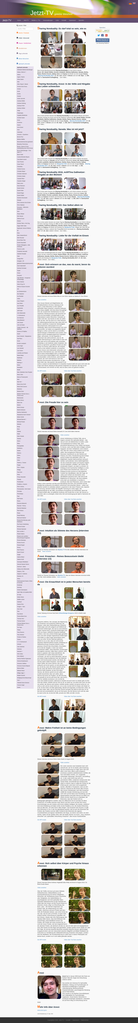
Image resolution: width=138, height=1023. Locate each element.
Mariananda (20, 398)
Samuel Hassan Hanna (23, 564)
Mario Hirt (19, 402)
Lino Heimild (20, 348)
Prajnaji (19, 479)
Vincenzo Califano (21, 663)
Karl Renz (19, 338)
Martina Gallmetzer (22, 412)
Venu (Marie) (20, 656)
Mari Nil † (19, 382)
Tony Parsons (20, 632)
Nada (18, 434)
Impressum (72, 20)
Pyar (18, 496)
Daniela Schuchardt (22, 197)
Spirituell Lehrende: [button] (23, 64)
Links (57, 20)
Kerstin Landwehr (21, 343)
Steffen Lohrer (20, 599)
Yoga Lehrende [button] (22, 53)
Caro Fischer (20, 161)
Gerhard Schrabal (21, 268)
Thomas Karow (21, 621)
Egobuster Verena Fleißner (24, 228)
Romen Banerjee (21, 540)
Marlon (19, 405)
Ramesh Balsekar (21, 508)
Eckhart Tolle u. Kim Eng (23, 223)
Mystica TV (61, 549)
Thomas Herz (20, 618)
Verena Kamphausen (22, 661)
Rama (18, 501)
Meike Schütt (20, 417)
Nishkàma (19, 448)
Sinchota (19, 587)
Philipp (19, 469)
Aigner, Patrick (21, 77)
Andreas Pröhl (20, 105)
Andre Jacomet (21, 98)
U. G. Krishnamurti (22, 641)
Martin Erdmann (21, 410)
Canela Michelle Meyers (23, 157)
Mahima (19, 360)
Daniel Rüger (20, 193)
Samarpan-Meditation (22, 562)
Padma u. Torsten (21, 462)
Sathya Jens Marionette (23, 569)
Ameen (19, 89)
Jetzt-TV (42, 12)
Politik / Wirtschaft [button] (22, 38)
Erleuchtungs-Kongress (66, 613)
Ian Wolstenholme (21, 291)
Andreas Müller (21, 101)
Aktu (18, 81)
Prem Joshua (20, 486)
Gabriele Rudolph (21, 253)
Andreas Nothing (21, 103)
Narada (19, 438)
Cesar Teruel (20, 164)
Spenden (81, 20)
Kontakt (64, 20)
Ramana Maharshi (22, 503)
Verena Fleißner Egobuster (24, 658)
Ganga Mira (20, 258)
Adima (18, 74)
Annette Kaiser (21, 117)
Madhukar (19, 357)
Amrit (18, 91)
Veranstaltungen (48, 20)
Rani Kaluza (20, 510)
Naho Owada (20, 436)
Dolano (19, 221)
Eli (17, 230)
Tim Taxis (19, 627)
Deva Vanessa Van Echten (24, 202)
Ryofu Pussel (20, 552)
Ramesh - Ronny (21, 505)
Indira (18, 298)
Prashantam (20, 481)
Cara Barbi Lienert (21, 159)
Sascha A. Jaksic (21, 566)
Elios (18, 233)
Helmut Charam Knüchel (23, 286)
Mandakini (19, 367)
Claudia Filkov (20, 178)
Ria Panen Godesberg (23, 524)
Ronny (19, 547)
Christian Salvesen (22, 173)
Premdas (19, 491)
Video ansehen (41, 299)
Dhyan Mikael (20, 213)
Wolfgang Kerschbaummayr (24, 677)
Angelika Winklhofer (22, 115)
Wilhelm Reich (21, 670)
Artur (18, 129)
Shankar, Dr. (20, 576)
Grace (18, 273)
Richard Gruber (21, 526)
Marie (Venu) (20, 400)
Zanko (18, 687)
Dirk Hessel (20, 216)
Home (19, 20)
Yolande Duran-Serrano (23, 682)
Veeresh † (19, 651)
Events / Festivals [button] (22, 33)
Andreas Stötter (21, 108)
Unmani (19, 644)
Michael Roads (21, 421)
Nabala (19, 431)
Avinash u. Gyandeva (22, 134)
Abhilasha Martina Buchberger (25, 69)
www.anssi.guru (42, 1010)
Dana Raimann (21, 185)
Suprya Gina (20, 604)
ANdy (18, 110)
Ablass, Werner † (21, 72)
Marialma (19, 389)
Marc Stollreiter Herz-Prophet (24, 372)
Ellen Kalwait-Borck (22, 235)
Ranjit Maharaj (21, 515)
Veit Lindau (20, 654)
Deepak (19, 200)
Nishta (18, 450)
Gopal (18, 270)
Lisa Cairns (20, 350)
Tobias (19, 630)
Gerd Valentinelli (21, 265)
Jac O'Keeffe (20, 305)
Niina (18, 443)
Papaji (18, 465)
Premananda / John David (23, 489)
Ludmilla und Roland (22, 353)
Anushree (19, 122)
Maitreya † (20, 362)
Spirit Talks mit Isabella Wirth (24, 592)
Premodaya (20, 493)
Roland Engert (21, 545)
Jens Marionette (21, 313)
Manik (18, 369)
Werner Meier (20, 668)
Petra (18, 474)
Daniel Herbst (20, 188)
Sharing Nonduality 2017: (46, 75)
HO (18, 289)
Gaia (18, 256)
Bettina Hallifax (21, 139)
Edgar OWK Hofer (21, 226)
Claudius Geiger (21, 181)
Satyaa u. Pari (20, 571)
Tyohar (19, 639)
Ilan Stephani (20, 294)
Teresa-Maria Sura (22, 616)
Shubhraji (19, 585)
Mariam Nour (20, 391)
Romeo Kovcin (21, 542)
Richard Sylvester (21, 529)
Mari (18, 379)
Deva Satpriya (20, 205)
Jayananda (20, 308)
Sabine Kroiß (20, 559)
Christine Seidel (21, 176)
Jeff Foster (20, 310)
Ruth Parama (20, 550)
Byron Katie (20, 154)
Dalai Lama (20, 183)
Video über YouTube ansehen (73, 371)
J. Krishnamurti (21, 315)
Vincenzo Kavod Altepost (23, 666)
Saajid (18, 554)
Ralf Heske (20, 498)
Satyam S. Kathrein (22, 573)
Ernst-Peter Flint (21, 240)
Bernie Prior (20, 137)
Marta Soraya (20, 407)
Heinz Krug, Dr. (21, 284)
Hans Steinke (20, 282)
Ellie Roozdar (20, 237)
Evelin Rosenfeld (21, 242)
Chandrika (19, 166)
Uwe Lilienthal (20, 646)
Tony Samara (20, 634)
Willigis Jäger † (21, 673)
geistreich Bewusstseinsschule (25, 263)
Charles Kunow (21, 169)
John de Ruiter (21, 325)
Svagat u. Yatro (21, 606)
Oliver (18, 457)
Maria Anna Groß (21, 384)
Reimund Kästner (21, 517)
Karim (18, 334)
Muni (18, 429)
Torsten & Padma (21, 637)
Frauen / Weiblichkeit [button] (23, 43)
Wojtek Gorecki (21, 675)
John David (20, 322)
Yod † (18, 680)
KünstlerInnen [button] (21, 48)
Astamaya (19, 132)
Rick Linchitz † (21, 531)
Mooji (18, 426)
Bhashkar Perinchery (22, 144)
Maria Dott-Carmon (22, 386)
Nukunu (19, 453)
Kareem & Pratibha (22, 331)
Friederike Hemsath (22, 251)
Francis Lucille (21, 249)
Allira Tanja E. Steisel (22, 84)
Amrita (19, 93)
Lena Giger (20, 346)
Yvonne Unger (20, 685)
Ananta (19, 96)
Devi (18, 211)
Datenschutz (84, 1020)
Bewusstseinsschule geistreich (25, 141)
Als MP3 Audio (41, 371)
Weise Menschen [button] (22, 58)
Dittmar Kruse (20, 218)
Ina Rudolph (20, 296)
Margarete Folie (62, 164)
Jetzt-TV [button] (26, 20)
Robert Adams (20, 533)
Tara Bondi (20, 614)
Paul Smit (19, 472)
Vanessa (19, 649)
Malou (18, 365)
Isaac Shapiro (20, 301)
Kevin (18, 341)
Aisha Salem (20, 79)
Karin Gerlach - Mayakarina (24, 336)
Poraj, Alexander (21, 477)
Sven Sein (19, 609)
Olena (18, 455)
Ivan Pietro (20, 303)
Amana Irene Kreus (22, 86)
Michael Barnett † (21, 419)
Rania (18, 513)
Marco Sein (20, 374)
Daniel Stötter (20, 195)
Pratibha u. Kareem (22, 484)
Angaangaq (20, 113)
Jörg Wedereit (20, 320)
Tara (18, 611)
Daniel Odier (20, 190)
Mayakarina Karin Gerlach (23, 414)
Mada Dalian (20, 355)
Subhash (19, 602)
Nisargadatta (20, 446)
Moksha (19, 424)
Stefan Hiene (20, 597)
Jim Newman (20, 317)
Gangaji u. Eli (20, 261)
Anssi (18, 120)
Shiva (18, 578)
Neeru (18, 441)
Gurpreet (19, 275)
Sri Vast (19, 594)
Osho (18, 460)
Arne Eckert (20, 127)
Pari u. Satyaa (20, 467)
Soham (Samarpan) (22, 590)
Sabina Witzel (20, 557)
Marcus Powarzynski (22, 377)
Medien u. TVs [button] (36, 20)
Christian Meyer (21, 171)
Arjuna (19, 125)
